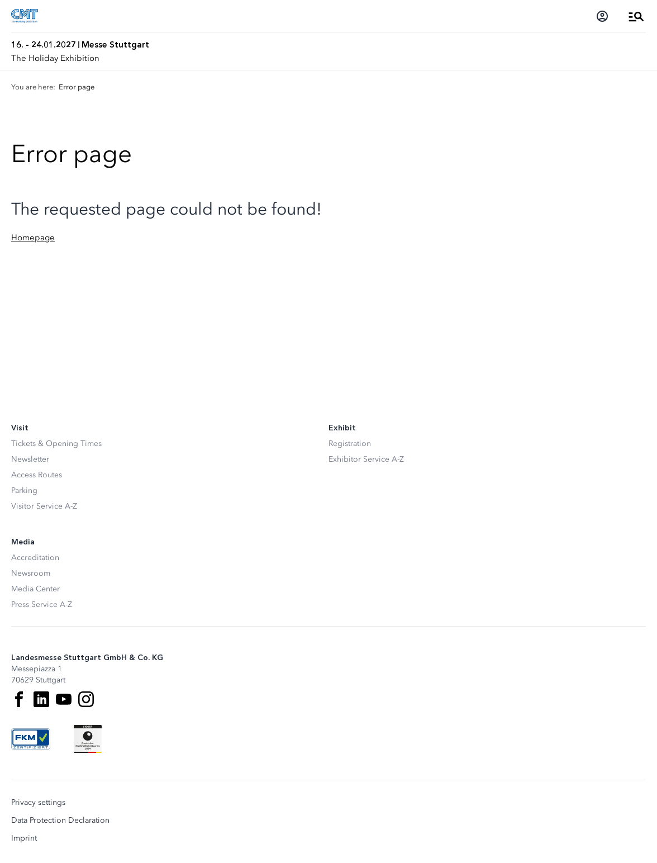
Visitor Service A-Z (44, 506)
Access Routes (36, 475)
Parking (24, 490)
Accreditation (35, 557)
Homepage (33, 238)
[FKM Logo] (30, 739)
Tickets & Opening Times (56, 443)
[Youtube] (64, 699)
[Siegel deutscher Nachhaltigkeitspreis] (87, 739)
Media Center (35, 589)
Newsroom (30, 573)
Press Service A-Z (41, 604)
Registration (349, 443)
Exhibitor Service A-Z (366, 459)
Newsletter (30, 459)
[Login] (602, 16)
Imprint (24, 838)
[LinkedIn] (41, 699)
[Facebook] (19, 699)
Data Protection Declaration (60, 820)
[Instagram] (86, 699)
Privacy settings (38, 802)
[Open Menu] (636, 16)
